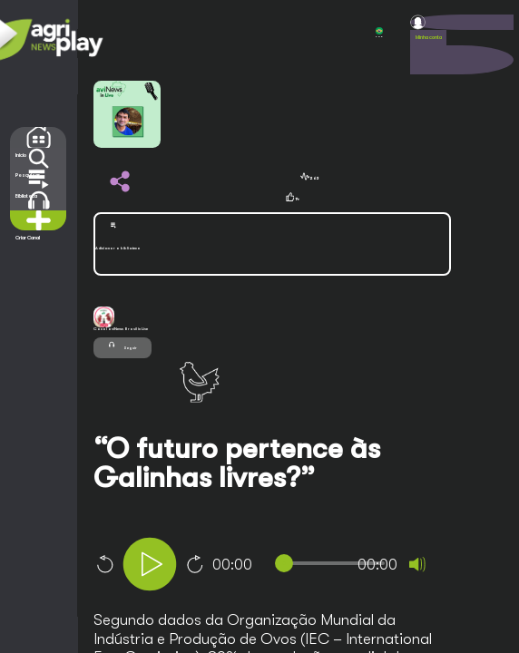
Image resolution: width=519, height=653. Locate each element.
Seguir (123, 344)
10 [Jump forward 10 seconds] (195, 564)
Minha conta (429, 37)
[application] (294, 566)
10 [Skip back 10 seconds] (104, 564)
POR (379, 32)
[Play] (149, 564)
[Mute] (417, 564)
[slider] (334, 563)
